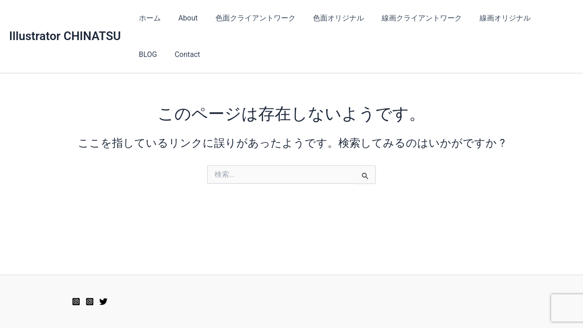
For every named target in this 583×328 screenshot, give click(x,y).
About (183, 18)
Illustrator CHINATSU (65, 36)
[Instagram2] (76, 301)
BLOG (537, 18)
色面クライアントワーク (248, 18)
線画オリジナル (488, 18)
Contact (150, 54)
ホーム (148, 18)
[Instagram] (90, 301)
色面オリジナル (327, 18)
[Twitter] (103, 301)
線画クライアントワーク (408, 18)
